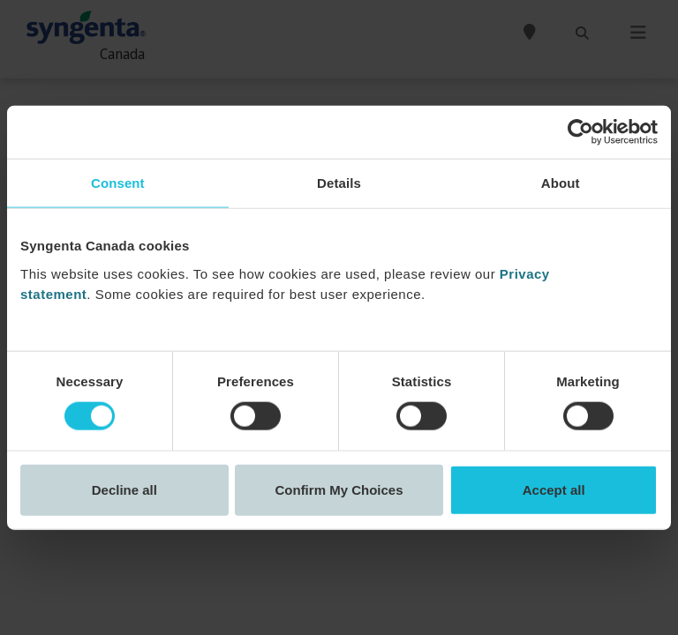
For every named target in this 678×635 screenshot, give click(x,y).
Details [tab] (339, 183)
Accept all (554, 489)
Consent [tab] (118, 183)
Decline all (124, 489)
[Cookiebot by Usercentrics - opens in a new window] (580, 132)
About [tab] (560, 183)
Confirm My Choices (339, 489)
